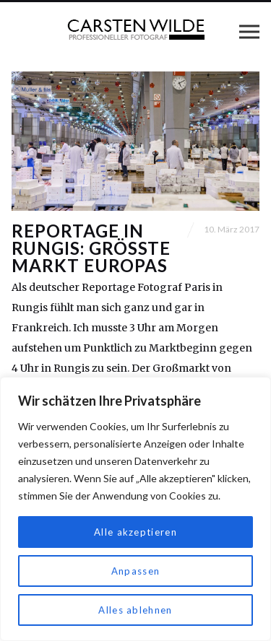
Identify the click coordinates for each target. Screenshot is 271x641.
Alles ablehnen (135, 609)
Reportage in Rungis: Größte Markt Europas (91, 248)
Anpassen (135, 570)
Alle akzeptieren (135, 532)
